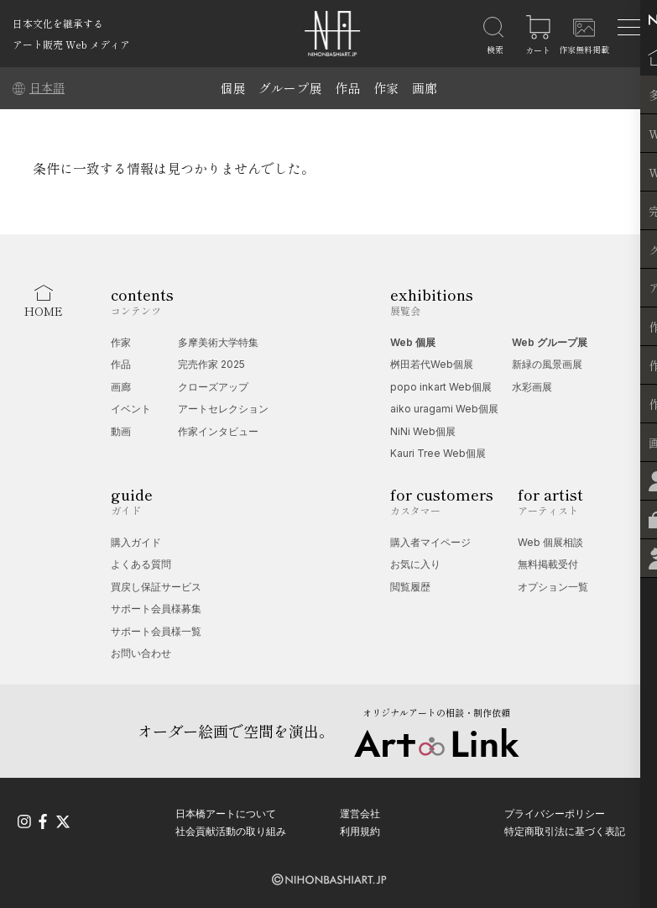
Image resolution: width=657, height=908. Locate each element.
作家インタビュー (218, 431)
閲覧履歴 (410, 586)
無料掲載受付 (548, 564)
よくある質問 (141, 564)
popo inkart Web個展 (441, 387)
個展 (232, 88)
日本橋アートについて (225, 812)
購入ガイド (136, 542)
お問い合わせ (141, 653)
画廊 (424, 88)
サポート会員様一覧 (156, 631)
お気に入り (415, 564)
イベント (131, 408)
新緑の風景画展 (547, 364)
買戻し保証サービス (156, 586)
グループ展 (289, 88)
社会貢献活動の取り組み (230, 831)
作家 (386, 88)
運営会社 (360, 812)
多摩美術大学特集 (218, 342)
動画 (121, 431)
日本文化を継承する (58, 23)
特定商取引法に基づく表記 (564, 831)
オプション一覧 (553, 586)
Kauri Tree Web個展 (438, 453)
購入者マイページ (430, 542)
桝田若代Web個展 (431, 364)
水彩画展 (532, 387)
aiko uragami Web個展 (444, 408)
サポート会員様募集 (156, 608)
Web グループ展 (549, 342)
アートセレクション (223, 408)
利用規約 (360, 831)
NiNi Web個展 (423, 431)
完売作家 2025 (211, 364)
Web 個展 (412, 342)
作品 (347, 88)
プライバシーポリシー (554, 812)
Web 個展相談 (550, 542)
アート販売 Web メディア (71, 44)
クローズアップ (213, 387)
